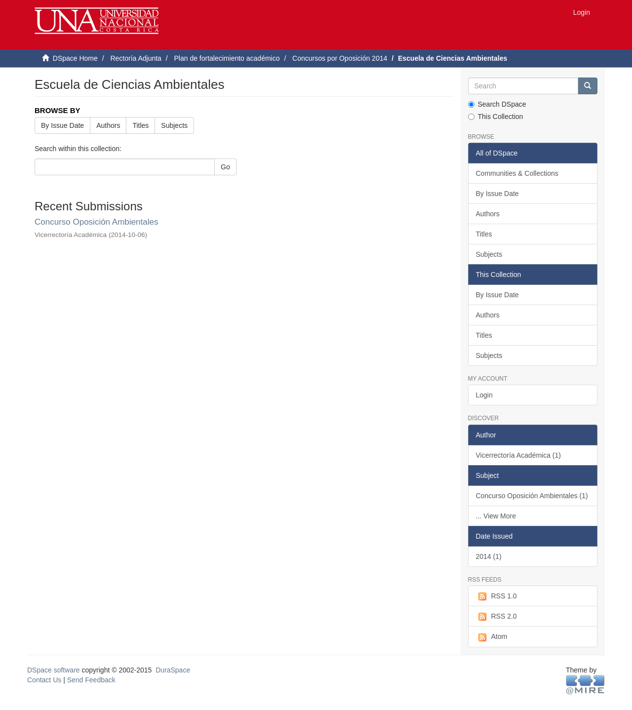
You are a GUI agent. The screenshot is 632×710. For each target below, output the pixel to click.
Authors (108, 125)
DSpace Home (75, 58)
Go (225, 167)
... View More (496, 516)
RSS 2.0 (496, 616)
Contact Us (44, 680)
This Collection (495, 116)
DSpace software (53, 670)
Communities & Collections (517, 173)
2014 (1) (489, 556)
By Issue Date (62, 125)
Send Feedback (91, 680)
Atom (492, 636)
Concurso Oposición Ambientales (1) (532, 496)
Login (484, 395)
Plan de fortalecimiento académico (226, 58)
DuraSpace (173, 670)
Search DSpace (497, 104)
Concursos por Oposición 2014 (339, 58)
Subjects (174, 125)
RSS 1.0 (496, 596)
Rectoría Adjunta (135, 58)
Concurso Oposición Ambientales (96, 222)
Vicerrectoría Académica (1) (518, 455)
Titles (140, 125)
